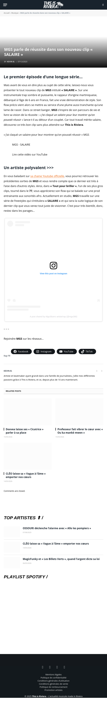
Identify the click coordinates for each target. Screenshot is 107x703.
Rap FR (7, 355)
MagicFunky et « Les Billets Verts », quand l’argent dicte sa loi (61, 559)
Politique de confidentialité (53, 677)
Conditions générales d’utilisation (53, 680)
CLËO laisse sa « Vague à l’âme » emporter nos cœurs (26, 475)
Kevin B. (11, 61)
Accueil (6, 13)
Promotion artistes (53, 690)
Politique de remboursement (53, 687)
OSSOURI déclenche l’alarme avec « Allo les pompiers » (57, 528)
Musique (14, 13)
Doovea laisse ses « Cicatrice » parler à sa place (24, 431)
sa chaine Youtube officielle (47, 176)
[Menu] (5, 4)
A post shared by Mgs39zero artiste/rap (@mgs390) (53, 316)
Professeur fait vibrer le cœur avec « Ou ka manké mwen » (80, 431)
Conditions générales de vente (53, 683)
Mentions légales (53, 674)
